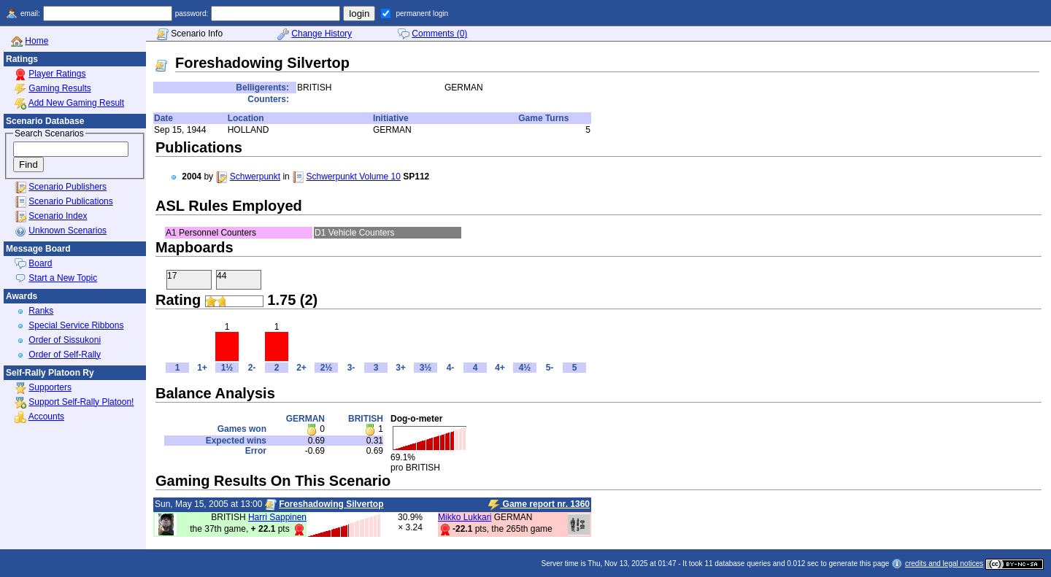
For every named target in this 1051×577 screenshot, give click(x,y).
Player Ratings (56, 74)
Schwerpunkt (255, 176)
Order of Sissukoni (64, 340)
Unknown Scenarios (67, 230)
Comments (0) (439, 33)
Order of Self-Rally (64, 354)
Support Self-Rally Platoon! (81, 402)
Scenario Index (57, 216)
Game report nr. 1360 (539, 505)
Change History (321, 33)
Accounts (46, 416)
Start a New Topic (62, 278)
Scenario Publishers (67, 187)
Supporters (50, 387)
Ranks (40, 311)
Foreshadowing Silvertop (331, 504)
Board (40, 263)
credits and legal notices (944, 563)
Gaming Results (59, 88)
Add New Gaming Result (76, 103)
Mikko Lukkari (464, 517)
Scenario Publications (70, 201)
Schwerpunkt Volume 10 (353, 176)
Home (36, 41)
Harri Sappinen (277, 517)
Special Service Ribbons (75, 325)
